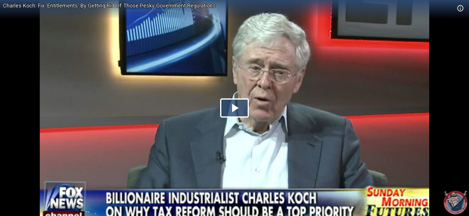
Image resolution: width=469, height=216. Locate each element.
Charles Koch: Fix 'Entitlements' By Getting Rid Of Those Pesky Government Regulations (109, 5)
